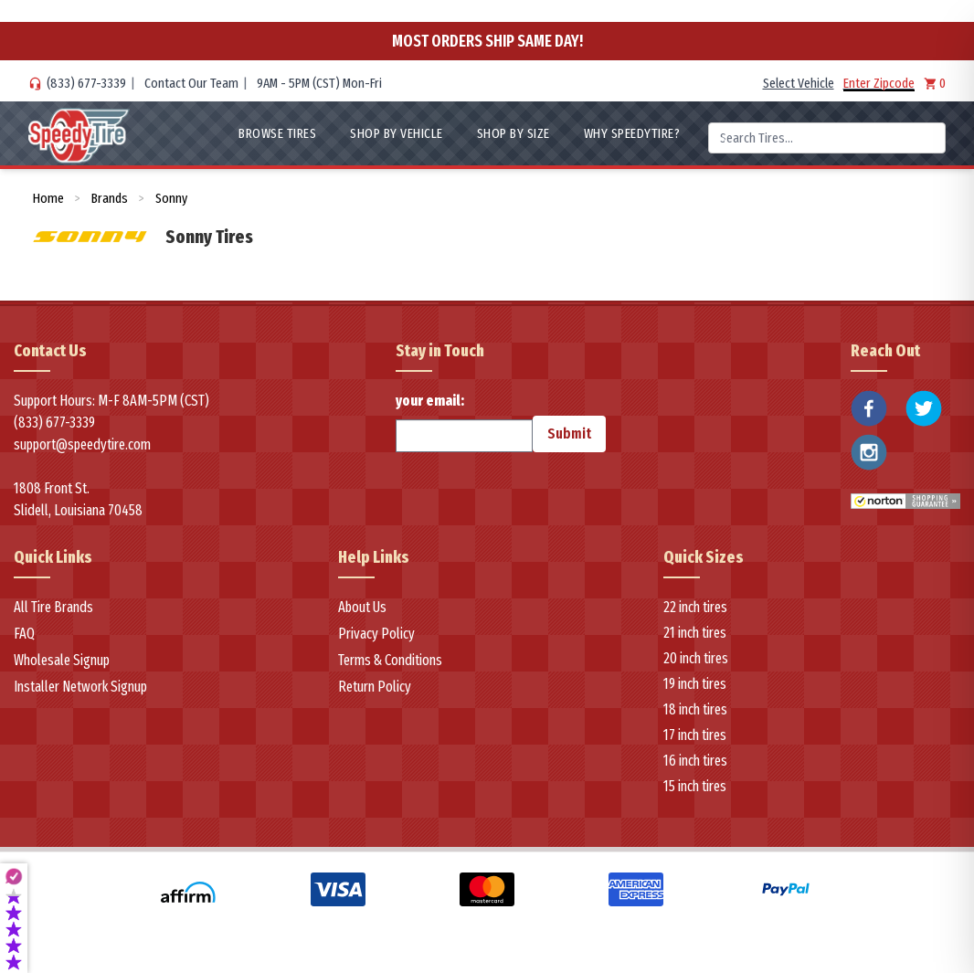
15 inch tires (694, 786)
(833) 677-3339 (86, 83)
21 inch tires (694, 632)
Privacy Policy (376, 633)
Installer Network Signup (80, 686)
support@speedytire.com (82, 444)
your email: (464, 422)
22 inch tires (695, 607)
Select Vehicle (798, 83)
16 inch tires (695, 760)
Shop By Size (513, 133)
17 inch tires (694, 735)
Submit (569, 433)
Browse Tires (277, 133)
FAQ (24, 633)
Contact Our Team (191, 83)
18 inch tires (695, 709)
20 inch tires (695, 658)
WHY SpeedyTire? (632, 133)
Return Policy (374, 686)
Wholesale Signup (62, 660)
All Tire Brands (53, 607)
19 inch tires (694, 684)
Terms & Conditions (390, 660)
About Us (362, 607)
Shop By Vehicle (396, 133)
